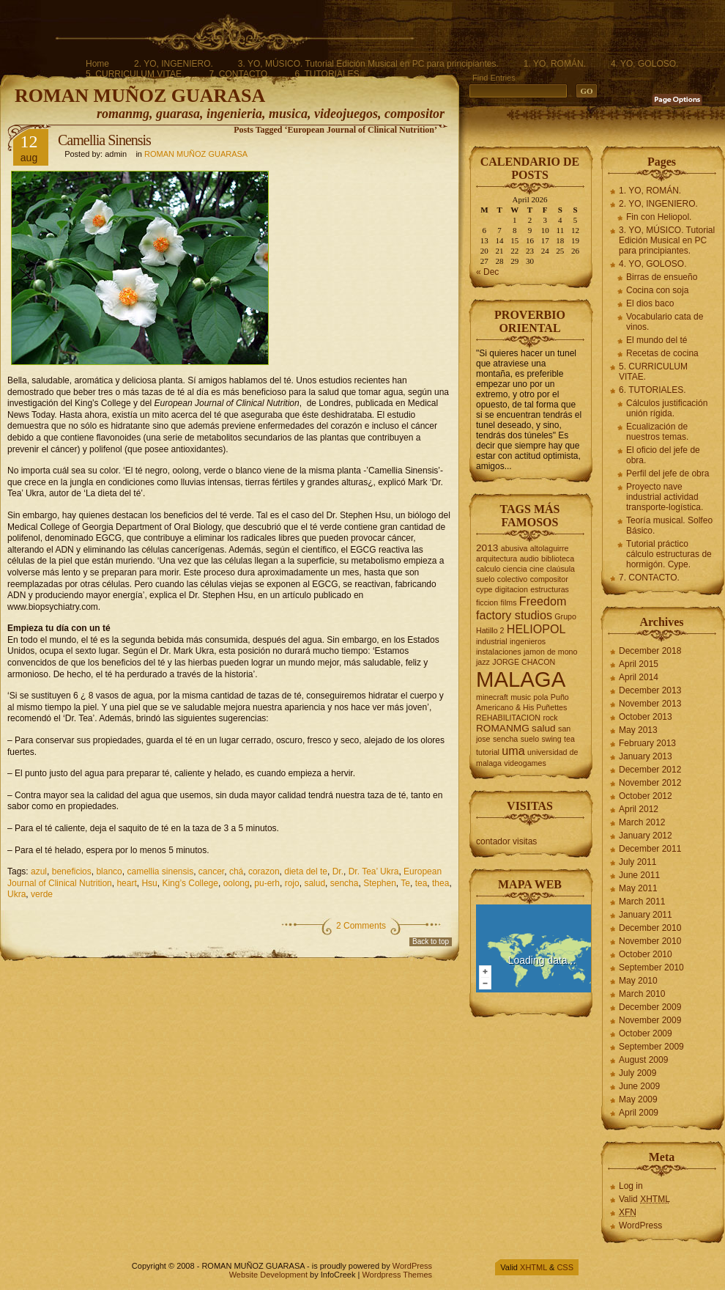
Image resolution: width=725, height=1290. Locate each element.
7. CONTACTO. (239, 74)
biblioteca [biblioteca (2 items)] (557, 558)
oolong (236, 883)
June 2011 (639, 875)
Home (97, 64)
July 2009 (637, 1073)
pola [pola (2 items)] (540, 697)
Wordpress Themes (397, 1274)
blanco (109, 871)
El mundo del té (656, 340)
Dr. (337, 871)
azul (39, 871)
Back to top (430, 941)
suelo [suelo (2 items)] (530, 738)
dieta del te (305, 871)
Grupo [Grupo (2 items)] (565, 616)
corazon (264, 871)
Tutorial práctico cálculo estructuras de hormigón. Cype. (669, 554)
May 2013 (638, 730)
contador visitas (506, 841)
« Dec (487, 272)
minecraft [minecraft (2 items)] (492, 697)
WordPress (640, 1225)
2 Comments (361, 926)
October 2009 (645, 1033)
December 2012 (650, 769)
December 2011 (650, 849)
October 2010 (645, 954)
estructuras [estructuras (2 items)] (549, 589)
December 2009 (650, 1007)
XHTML (533, 1267)
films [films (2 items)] (509, 602)
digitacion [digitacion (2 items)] (511, 589)
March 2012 (642, 822)
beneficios (72, 871)
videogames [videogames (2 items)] (525, 763)
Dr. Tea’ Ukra (374, 871)
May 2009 (638, 1099)
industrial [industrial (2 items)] (492, 641)
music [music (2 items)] (520, 697)
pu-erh (267, 883)
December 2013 (650, 690)
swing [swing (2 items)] (551, 738)
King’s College (190, 883)
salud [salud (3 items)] (544, 728)
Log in (631, 1186)
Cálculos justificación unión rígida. (666, 408)
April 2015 (638, 664)
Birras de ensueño (661, 277)
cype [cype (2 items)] (484, 589)
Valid (644, 1199)
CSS (565, 1267)
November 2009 (650, 1020)
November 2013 (650, 704)
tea (421, 883)
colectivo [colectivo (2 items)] (512, 579)
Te (405, 883)
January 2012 (645, 835)
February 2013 (647, 743)
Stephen (379, 883)
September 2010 (651, 967)
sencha (344, 883)
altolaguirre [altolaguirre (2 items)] (549, 548)
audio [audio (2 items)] (529, 558)
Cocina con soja (657, 290)
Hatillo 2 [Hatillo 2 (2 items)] (490, 630)
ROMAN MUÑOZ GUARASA (140, 95)
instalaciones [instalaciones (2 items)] (498, 651)
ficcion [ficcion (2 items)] (487, 602)
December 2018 (650, 651)
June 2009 (639, 1086)
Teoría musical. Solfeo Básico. (669, 525)
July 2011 (637, 862)
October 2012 (645, 796)
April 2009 (638, 1112)
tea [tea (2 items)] (569, 738)
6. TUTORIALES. (328, 74)
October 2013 (645, 717)
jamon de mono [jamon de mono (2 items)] (550, 651)
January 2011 (645, 915)
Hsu (149, 883)
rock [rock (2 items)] (550, 717)
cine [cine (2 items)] (536, 568)
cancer (211, 871)
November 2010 (650, 941)
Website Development (268, 1274)
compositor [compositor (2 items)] (549, 579)
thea (440, 883)
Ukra (16, 894)
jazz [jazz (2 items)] (483, 661)
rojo (292, 883)
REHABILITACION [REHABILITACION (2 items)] (508, 717)
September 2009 (651, 1047)
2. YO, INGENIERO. (173, 64)
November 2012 (650, 783)
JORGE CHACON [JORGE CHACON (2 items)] (523, 661)
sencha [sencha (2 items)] (505, 738)
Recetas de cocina (662, 353)
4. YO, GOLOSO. (644, 64)
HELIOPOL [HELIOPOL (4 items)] (536, 628)
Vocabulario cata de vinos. (664, 322)
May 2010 (638, 981)
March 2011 (642, 901)
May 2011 (638, 888)
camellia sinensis (160, 871)
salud (314, 883)
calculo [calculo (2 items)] (488, 568)
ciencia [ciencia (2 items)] (515, 568)
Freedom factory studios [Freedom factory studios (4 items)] (521, 608)
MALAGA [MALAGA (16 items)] (520, 679)
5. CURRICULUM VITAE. (135, 74)
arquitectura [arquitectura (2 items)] (496, 558)
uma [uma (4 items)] (513, 750)
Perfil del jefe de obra (667, 473)
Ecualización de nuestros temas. (657, 431)
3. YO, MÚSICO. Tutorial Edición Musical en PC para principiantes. (368, 64)
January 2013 (645, 756)
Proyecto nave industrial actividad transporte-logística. (664, 497)
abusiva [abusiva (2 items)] (514, 548)
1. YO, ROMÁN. (555, 64)
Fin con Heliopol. (658, 217)
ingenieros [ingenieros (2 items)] (528, 641)
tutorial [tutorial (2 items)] (487, 752)
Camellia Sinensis (104, 140)
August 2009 (643, 1060)
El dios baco (650, 303)
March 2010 (642, 994)
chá (236, 871)
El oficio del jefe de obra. (663, 455)
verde (42, 894)
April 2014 (638, 677)
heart (126, 883)
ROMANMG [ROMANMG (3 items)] (502, 728)
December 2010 (650, 928)
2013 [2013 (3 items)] (487, 547)
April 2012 (638, 809)
